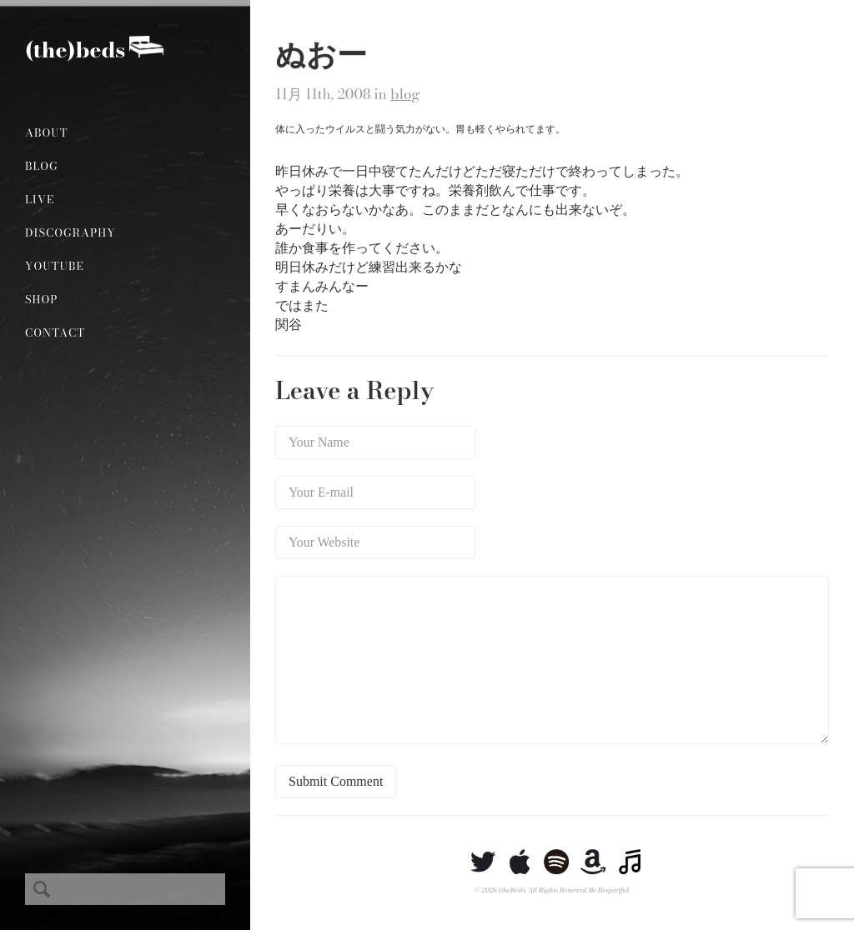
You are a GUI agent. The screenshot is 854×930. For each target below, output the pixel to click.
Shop (41, 299)
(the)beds (75, 49)
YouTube (54, 266)
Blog (41, 166)
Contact (55, 332)
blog (405, 94)
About (46, 132)
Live (39, 199)
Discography (70, 232)
